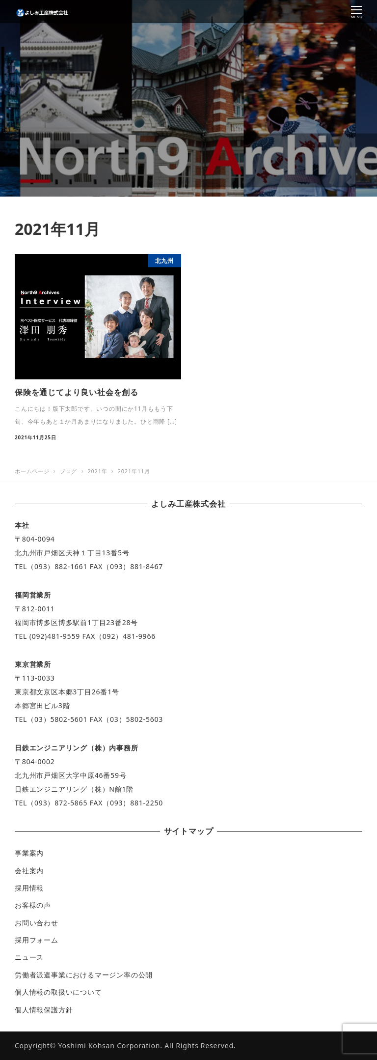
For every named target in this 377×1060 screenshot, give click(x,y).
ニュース (29, 957)
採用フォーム (36, 940)
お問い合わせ (36, 922)
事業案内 (29, 853)
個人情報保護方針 (44, 1009)
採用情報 (29, 887)
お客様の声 (33, 905)
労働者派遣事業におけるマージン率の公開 (84, 974)
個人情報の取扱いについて (58, 992)
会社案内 (29, 870)
